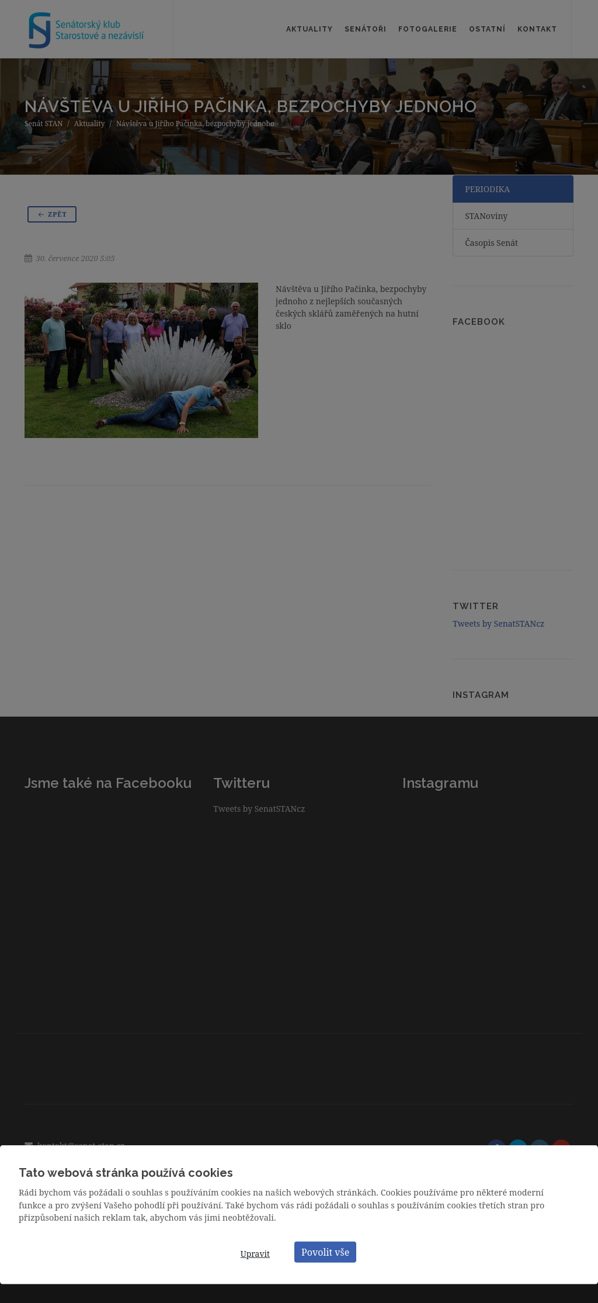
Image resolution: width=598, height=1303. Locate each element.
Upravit (255, 1253)
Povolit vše (325, 1251)
